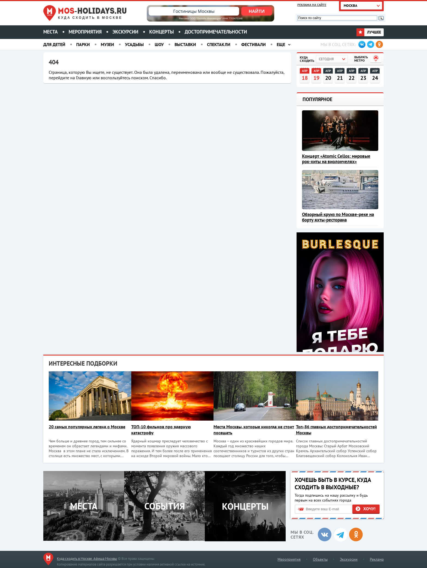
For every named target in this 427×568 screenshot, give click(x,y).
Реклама (377, 558)
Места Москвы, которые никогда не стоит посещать (250, 429)
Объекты (320, 558)
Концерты (161, 32)
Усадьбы (134, 44)
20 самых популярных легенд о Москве (87, 426)
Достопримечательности (216, 32)
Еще (281, 44)
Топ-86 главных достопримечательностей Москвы (332, 429)
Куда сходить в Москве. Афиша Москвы (87, 558)
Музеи (107, 44)
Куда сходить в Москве (90, 18)
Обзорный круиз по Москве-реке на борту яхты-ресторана (338, 217)
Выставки (185, 44)
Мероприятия (85, 32)
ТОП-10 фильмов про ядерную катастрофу (162, 429)
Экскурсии (125, 32)
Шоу (159, 44)
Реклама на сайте (311, 5)
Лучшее (368, 32)
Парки (83, 44)
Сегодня (326, 59)
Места (50, 32)
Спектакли (218, 44)
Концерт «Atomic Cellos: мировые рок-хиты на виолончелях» (336, 159)
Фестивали (253, 44)
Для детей (54, 44)
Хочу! (369, 508)
